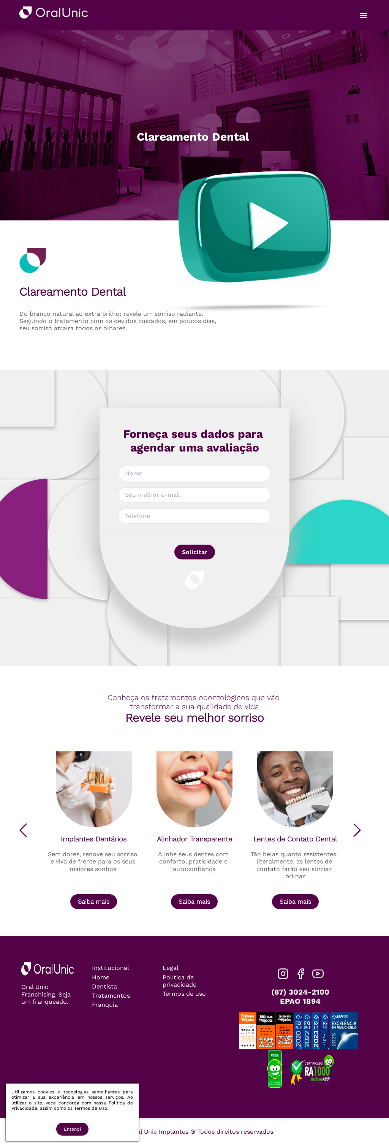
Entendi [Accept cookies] (72, 1129)
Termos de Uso (90, 1108)
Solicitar (194, 552)
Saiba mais (93, 901)
